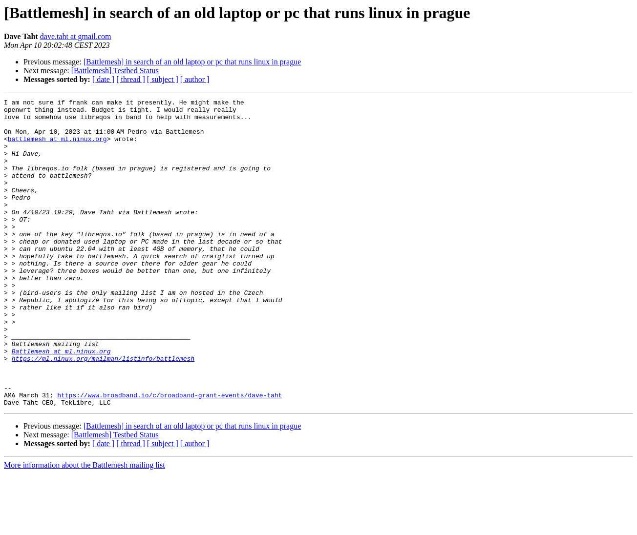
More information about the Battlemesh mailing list (84, 526)
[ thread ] (130, 79)
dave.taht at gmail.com (75, 36)
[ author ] (195, 79)
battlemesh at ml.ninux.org (57, 147)
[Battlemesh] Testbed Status (115, 70)
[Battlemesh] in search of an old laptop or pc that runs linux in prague (192, 62)
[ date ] (103, 79)
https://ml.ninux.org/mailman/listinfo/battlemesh (103, 411)
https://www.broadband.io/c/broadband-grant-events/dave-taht (169, 455)
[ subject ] (162, 79)
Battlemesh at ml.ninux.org (61, 402)
